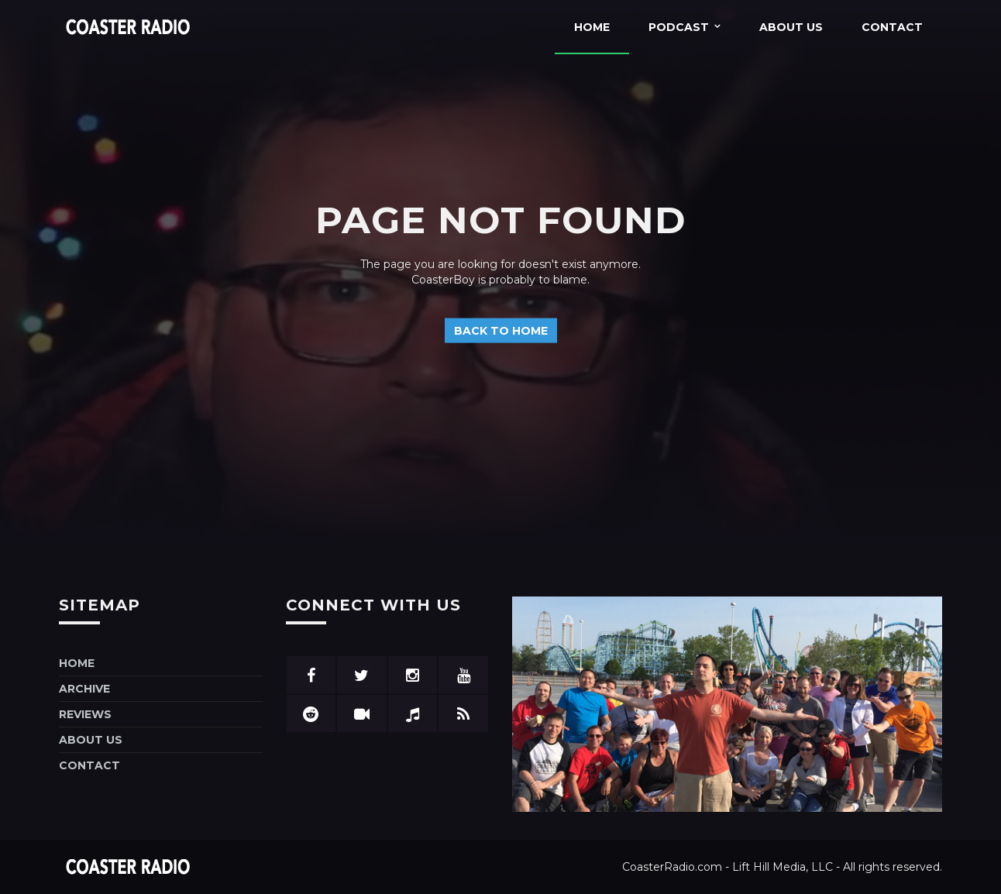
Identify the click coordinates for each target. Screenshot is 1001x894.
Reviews (85, 714)
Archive (84, 689)
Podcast (678, 27)
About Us (791, 27)
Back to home (501, 330)
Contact (892, 27)
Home (592, 27)
